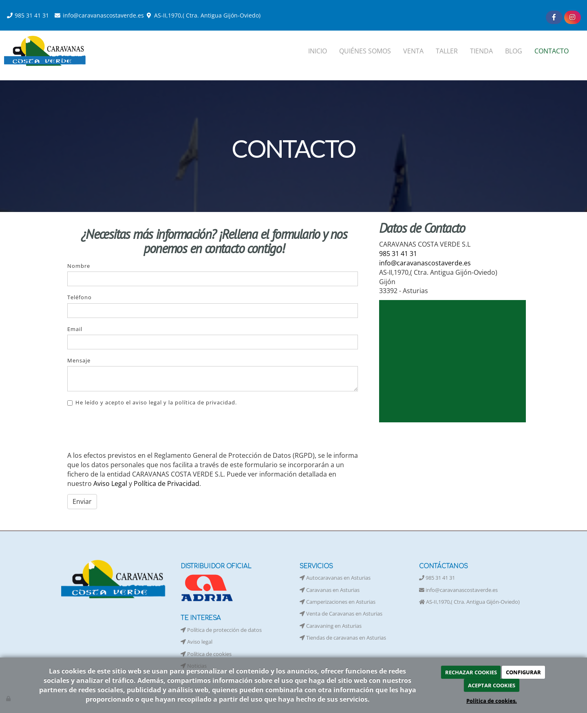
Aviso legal (196, 641)
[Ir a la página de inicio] (46, 51)
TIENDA (481, 50)
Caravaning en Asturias (331, 625)
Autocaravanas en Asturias (335, 577)
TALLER (447, 50)
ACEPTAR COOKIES (491, 685)
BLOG (513, 50)
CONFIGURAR (523, 672)
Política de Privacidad (166, 483)
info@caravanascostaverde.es (103, 15)
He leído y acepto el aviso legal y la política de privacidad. (152, 402)
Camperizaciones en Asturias (337, 601)
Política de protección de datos (221, 630)
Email (74, 329)
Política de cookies (206, 654)
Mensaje (78, 360)
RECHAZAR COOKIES (471, 672)
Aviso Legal (110, 483)
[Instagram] (572, 17)
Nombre (78, 265)
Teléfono (79, 297)
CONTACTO (551, 50)
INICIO (317, 50)
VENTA (413, 50)
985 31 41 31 (32, 15)
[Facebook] (554, 17)
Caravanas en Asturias (330, 590)
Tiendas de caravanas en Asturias (343, 637)
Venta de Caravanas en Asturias (341, 613)
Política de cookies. (491, 700)
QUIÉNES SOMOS (365, 50)
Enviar (82, 501)
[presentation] (129, 429)
